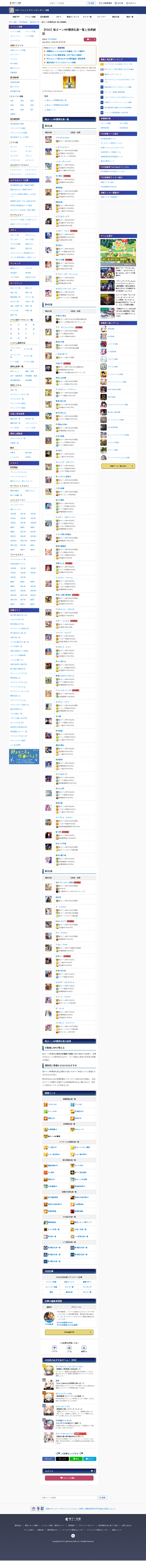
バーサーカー (15, 160)
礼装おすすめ (30, 277)
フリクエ (13, 59)
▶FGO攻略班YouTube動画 (67, 1325)
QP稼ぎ (28, 457)
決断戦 (12, 114)
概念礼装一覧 (34, 22)
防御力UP (49, 1179)
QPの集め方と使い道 (18, 633)
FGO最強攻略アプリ (108, 139)
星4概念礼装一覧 (78, 1248)
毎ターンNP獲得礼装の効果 (58, 105)
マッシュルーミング (63, 690)
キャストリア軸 (15, 356)
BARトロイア (61, 921)
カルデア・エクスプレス (65, 982)
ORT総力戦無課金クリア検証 (21, 205)
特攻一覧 (13, 293)
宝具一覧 (13, 390)
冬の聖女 (59, 176)
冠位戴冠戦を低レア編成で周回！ (23, 185)
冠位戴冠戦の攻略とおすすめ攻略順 (118, 107)
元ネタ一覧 (14, 302)
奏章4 (32, 550)
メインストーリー (17, 505)
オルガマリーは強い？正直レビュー (23, 220)
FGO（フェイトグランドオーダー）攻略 (32, 10)
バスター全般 (29, 362)
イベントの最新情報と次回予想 (116, 113)
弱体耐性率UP (77, 1186)
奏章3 (22, 550)
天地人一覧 (29, 302)
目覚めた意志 (61, 316)
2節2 (22, 101)
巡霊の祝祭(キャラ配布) (19, 651)
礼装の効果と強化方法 (18, 664)
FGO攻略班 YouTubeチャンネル (113, 171)
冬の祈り (59, 450)
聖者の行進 (60, 342)
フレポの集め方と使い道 (19, 642)
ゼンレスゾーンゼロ (64, 1394)
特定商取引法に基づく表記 (108, 1525)
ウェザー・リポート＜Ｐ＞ (66, 517)
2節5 (22, 105)
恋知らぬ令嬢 (61, 378)
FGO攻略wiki (23, 22)
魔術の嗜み (60, 745)
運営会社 (18, 1525)
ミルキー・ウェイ (62, 231)
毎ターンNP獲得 (51, 1136)
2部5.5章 (23, 541)
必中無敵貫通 (50, 1197)
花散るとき (60, 563)
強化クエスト (30, 491)
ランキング (87, 1287)
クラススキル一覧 (17, 399)
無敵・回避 (29, 371)
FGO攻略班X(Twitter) (109, 187)
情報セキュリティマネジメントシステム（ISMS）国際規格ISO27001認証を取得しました (81, 1509)
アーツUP (76, 1104)
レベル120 (14, 310)
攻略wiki (41, 1530)
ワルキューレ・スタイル (65, 609)
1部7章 (23, 523)
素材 (51, 1292)
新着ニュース (117, 1530)
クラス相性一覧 (16, 646)
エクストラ (29, 160)
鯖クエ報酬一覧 (16, 495)
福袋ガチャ (29, 244)
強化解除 (28, 380)
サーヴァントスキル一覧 (19, 394)
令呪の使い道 (15, 637)
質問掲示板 (105, 128)
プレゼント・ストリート (65, 1023)
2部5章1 (33, 536)
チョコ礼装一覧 (51, 1229)
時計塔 (58, 897)
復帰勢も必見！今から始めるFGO (23, 201)
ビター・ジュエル (62, 621)
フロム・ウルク (62, 945)
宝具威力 (13, 273)
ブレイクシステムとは (18, 682)
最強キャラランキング (112, 74)
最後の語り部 (61, 401)
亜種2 (22, 527)
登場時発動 (49, 1211)
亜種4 (12, 532)
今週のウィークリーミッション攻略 (118, 102)
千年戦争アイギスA (63, 1421)
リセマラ (28, 268)
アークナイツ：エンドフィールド (69, 1367)
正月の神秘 (60, 436)
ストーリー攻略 (51, 1287)
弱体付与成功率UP (79, 1197)
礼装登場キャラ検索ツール (111, 152)
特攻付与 (75, 1118)
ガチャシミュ (30, 235)
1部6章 (13, 523)
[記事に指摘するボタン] (83, 1347)
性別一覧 (28, 306)
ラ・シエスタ (61, 907)
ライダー (28, 151)
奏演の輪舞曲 (61, 546)
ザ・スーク (60, 1008)
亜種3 (32, 527)
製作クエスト (15, 68)
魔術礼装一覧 (15, 423)
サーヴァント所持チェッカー (112, 143)
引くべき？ (14, 239)
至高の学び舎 (61, 971)
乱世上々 (59, 956)
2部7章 (23, 545)
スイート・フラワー (63, 997)
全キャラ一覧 (15, 288)
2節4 (12, 105)
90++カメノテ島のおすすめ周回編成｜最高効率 (66, 59)
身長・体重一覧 (16, 306)
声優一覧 (28, 310)
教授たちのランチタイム (65, 676)
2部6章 (33, 541)
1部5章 (33, 518)
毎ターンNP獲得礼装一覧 (57, 100)
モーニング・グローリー (65, 462)
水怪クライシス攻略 (18, 50)
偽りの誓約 (60, 500)
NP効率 (28, 273)
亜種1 (12, 527)
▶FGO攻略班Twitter (65, 1323)
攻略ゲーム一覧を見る (118, 466)
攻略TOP (16, 17)
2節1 (12, 101)
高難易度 (13, 72)
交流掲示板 (124, 128)
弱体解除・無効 (31, 376)
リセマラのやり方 (17, 619)
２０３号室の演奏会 (63, 534)
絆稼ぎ (12, 453)
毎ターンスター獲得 (80, 1147)
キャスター (14, 156)
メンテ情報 (29, 36)
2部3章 (13, 536)
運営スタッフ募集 (31, 1525)
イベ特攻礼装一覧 (79, 1236)
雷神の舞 (59, 803)
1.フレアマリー (16, 170)
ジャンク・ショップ (63, 633)
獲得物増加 (49, 1222)
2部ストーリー (15, 509)
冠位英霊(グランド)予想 (19, 137)
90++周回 (14, 64)
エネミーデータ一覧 (18, 438)
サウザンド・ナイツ (63, 647)
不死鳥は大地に (62, 424)
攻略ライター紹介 (107, 182)
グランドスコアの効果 (18, 133)
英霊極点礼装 (15, 91)
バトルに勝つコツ (17, 660)
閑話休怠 (59, 202)
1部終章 (33, 523)
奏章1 (32, 545)
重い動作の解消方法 (18, 669)
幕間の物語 (14, 491)
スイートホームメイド (65, 1434)
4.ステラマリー (31, 174)
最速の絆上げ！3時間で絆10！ (22, 190)
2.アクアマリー (31, 170)
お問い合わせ (126, 1525)
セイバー (13, 147)
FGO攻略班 (52, 39)
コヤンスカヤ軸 (15, 349)
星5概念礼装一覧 (52, 1248)
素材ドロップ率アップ (81, 1222)
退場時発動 (76, 1211)
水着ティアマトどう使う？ (20, 224)
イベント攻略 (30, 17)
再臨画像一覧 (15, 297)
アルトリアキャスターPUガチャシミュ (119, 97)
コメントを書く (69, 1478)
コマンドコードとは (18, 700)
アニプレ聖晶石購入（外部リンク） (23, 257)
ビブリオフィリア (62, 216)
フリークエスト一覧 (18, 559)
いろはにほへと (62, 354)
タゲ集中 (48, 1172)
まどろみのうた (62, 774)
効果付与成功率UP (52, 1204)
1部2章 (33, 514)
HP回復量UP (50, 1186)
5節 (31, 110)
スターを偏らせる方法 (18, 718)
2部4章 (23, 536)
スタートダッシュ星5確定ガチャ (22, 253)
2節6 (32, 105)
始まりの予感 (61, 844)
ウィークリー (15, 40)
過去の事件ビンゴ (107, 161)
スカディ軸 (28, 356)
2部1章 (23, 532)
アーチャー (29, 147)
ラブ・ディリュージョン (65, 327)
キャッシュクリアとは (18, 673)
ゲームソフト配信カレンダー (97, 1530)
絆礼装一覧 (49, 1236)
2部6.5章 (13, 545)
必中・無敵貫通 (16, 376)
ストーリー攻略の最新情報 (114, 92)
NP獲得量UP (50, 1129)
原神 (57, 1381)
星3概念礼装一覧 (52, 1254)
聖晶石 (12, 248)
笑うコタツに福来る (63, 476)
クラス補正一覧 (16, 714)
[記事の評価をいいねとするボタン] (69, 1347)
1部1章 (23, 514)
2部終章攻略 (15, 82)
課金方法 (28, 248)
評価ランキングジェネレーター (112, 148)
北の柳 (58, 716)
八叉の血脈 (60, 488)
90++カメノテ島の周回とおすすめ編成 (119, 69)
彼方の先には (61, 413)
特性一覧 (28, 293)
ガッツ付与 (76, 1165)
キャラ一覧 (87, 17)
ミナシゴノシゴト (63, 1406)
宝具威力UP (77, 1111)
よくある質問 (15, 745)
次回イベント (69, 1282)
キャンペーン (15, 36)
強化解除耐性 (15, 380)
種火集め (28, 453)
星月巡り (59, 245)
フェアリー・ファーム (64, 578)
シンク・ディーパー (63, 161)
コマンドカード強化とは (19, 705)
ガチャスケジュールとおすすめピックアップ (119, 81)
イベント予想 (30, 31)
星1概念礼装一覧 (52, 1261)
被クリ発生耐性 (78, 1172)
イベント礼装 (30, 428)
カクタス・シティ (62, 702)
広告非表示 (107, 3)
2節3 (32, 101)
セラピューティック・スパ (66, 289)
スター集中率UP (78, 1154)
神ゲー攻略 (13, 22)
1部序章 (13, 514)
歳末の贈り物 (61, 855)
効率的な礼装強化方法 (18, 727)
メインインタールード (18, 476)
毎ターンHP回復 (78, 1179)
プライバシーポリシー (86, 1525)
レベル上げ (14, 457)
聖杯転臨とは (15, 678)
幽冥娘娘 (59, 188)
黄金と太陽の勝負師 (63, 595)
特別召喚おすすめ (17, 624)
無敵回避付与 (50, 1165)
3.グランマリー (16, 174)
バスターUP (50, 1104)
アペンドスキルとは (18, 687)
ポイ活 (120, 3)
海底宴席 (59, 760)
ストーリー (101, 17)
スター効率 (14, 277)
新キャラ (28, 288)
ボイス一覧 (87, 1292)
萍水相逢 (59, 731)
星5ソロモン (15, 87)
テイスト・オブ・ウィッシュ (67, 274)
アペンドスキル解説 (18, 403)
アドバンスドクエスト (18, 472)
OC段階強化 (77, 1204)
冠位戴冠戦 (44, 17)
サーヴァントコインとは (19, 691)
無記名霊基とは (16, 709)
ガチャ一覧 (14, 235)
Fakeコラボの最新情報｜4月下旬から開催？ (65, 55)
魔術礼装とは (15, 696)
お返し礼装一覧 (78, 1229)
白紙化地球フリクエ (18, 564)
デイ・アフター (62, 933)
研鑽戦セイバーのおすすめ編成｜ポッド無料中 (66, 51)
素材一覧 (129, 17)
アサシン (28, 156)
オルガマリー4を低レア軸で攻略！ (23, 210)
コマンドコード (31, 423)
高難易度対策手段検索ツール (112, 157)
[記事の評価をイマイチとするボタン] (54, 1347)
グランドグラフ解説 (18, 128)
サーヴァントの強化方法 (19, 628)
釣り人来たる (61, 661)
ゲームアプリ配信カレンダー (73, 1530)
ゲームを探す (29, 1530)
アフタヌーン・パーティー (66, 389)
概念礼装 (115, 17)
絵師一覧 (13, 315)
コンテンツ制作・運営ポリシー (53, 1525)
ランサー (13, 151)
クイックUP (50, 1111)
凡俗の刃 (59, 363)
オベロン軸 (28, 349)
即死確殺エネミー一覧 (18, 732)
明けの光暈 (60, 260)
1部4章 (23, 518)
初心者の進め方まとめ (18, 615)
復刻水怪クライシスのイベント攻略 (61, 62)
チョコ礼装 (14, 428)
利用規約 (71, 1525)
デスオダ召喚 (15, 244)
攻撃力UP (49, 1118)
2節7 (12, 110)
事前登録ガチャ (53, 1530)
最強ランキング (73, 17)
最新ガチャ (87, 1282)
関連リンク (51, 110)
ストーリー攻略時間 (18, 655)
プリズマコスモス (62, 138)
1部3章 (13, 518)
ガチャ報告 (124, 123)
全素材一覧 (14, 443)
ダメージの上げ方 (17, 723)
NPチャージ (77, 1129)
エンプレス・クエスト (64, 817)
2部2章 (33, 532)
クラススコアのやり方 (18, 736)
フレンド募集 (106, 123)
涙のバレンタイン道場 (64, 882)
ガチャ (58, 17)
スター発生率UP (51, 1154)
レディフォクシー (62, 147)
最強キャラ (14, 268)
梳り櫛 (58, 832)
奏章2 (12, 550)
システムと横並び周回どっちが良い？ (23, 195)
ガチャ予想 (29, 239)
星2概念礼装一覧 (78, 1254)
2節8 (22, 110)
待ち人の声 (60, 788)
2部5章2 (13, 541)
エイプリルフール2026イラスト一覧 (118, 64)
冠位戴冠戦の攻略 (17, 124)
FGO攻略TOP (69, 1332)
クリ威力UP (50, 1147)
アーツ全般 (14, 362)
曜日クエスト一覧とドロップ (21, 481)
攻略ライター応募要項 (109, 197)
